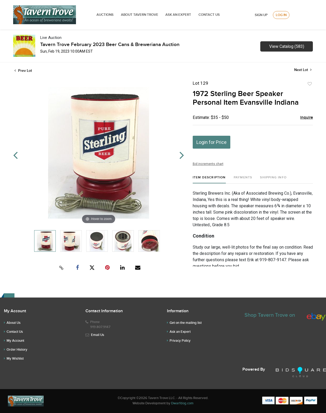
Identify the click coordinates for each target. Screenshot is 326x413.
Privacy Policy (180, 341)
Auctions (105, 15)
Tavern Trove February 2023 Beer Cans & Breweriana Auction (110, 45)
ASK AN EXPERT (178, 15)
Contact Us (209, 15)
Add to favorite (310, 84)
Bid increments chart (208, 164)
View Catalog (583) (286, 46)
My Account (15, 341)
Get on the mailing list (186, 323)
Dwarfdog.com (182, 403)
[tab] (209, 179)
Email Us (97, 335)
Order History (17, 349)
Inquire (306, 117)
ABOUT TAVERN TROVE (140, 15)
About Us (14, 323)
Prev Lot (23, 70)
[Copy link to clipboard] (61, 268)
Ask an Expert (180, 332)
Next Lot (303, 70)
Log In (281, 15)
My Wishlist (15, 358)
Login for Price (211, 142)
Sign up (261, 15)
